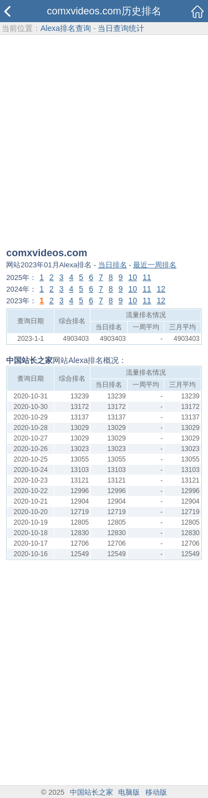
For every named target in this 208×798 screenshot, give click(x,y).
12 (161, 288)
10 (132, 277)
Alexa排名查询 (65, 28)
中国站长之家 (91, 792)
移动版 (156, 792)
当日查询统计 (121, 28)
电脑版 (129, 792)
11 (147, 277)
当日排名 (112, 265)
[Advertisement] (104, 142)
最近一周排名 (154, 265)
